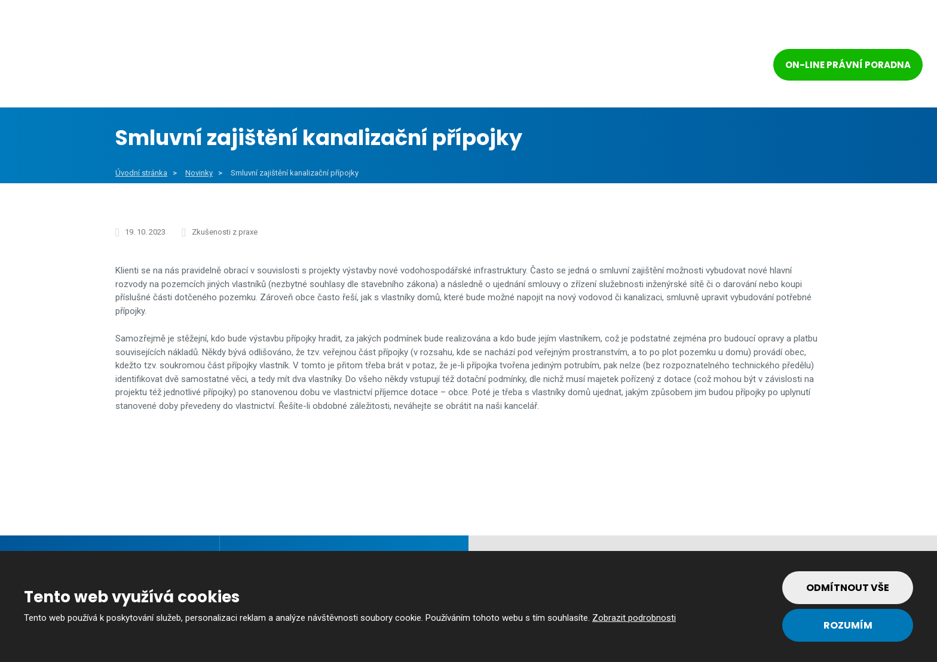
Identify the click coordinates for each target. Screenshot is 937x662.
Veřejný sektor (345, 67)
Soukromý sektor (460, 67)
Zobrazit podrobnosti (634, 617)
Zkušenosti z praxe (225, 231)
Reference (563, 67)
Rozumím (847, 625)
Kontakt (702, 67)
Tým (632, 67)
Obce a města (237, 67)
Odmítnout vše (847, 588)
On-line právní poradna (848, 64)
